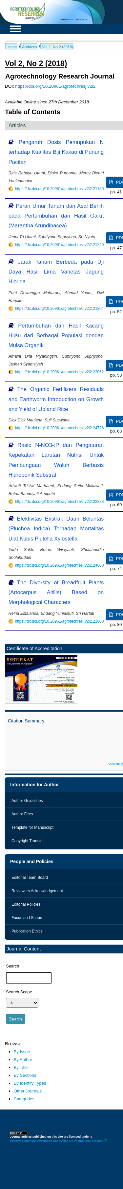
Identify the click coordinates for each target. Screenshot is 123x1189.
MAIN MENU (15, 29)
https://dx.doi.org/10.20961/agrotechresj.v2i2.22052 (59, 372)
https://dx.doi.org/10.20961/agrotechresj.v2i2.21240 (59, 244)
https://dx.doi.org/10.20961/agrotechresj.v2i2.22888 (59, 501)
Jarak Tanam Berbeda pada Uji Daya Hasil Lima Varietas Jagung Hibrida (56, 272)
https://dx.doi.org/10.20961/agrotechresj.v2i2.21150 (59, 188)
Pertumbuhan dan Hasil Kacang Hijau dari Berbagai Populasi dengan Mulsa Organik (56, 335)
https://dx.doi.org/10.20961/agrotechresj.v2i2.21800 (59, 621)
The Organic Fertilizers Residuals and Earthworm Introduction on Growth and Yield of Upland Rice (56, 399)
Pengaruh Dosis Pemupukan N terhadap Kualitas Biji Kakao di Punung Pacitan (56, 152)
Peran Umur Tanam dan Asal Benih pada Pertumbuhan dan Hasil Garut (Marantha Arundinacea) (56, 216)
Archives (29, 46)
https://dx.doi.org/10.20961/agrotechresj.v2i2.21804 (59, 308)
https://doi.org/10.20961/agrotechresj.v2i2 (55, 86)
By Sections (25, 1075)
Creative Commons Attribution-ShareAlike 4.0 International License (58, 1141)
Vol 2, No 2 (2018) (57, 46)
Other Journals (28, 1091)
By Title (21, 1067)
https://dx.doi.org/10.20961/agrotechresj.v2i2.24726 (59, 428)
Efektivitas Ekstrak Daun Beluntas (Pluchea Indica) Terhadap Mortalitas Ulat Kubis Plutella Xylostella (56, 528)
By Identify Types (30, 1083)
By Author (23, 1059)
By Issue (22, 1051)
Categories (24, 1098)
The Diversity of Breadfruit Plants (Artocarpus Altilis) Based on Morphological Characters (56, 592)
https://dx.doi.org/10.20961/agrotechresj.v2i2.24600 (59, 565)
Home (12, 46)
